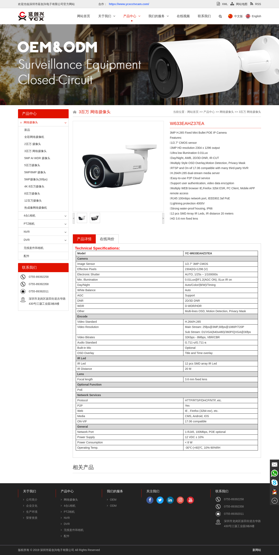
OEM (111, 499)
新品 (27, 129)
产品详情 (84, 239)
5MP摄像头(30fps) (35, 179)
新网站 (256, 550)
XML (222, 4)
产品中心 (131, 16)
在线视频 (183, 16)
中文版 (259, 16)
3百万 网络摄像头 (35, 151)
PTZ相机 (27, 223)
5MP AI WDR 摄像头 (37, 158)
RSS (255, 4)
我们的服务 (158, 16)
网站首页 (83, 16)
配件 (24, 256)
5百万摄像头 (32, 165)
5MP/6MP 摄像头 (35, 172)
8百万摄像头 (32, 193)
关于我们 (106, 16)
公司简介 (30, 499)
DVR (25, 239)
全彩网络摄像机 (34, 136)
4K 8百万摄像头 (34, 186)
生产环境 (30, 511)
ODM (112, 505)
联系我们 (204, 16)
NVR (25, 231)
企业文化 (30, 505)
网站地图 (238, 4)
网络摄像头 (29, 122)
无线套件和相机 (32, 247)
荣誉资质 (30, 517)
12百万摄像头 (33, 200)
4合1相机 (27, 215)
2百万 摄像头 (32, 144)
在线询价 (107, 239)
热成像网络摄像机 (35, 207)
